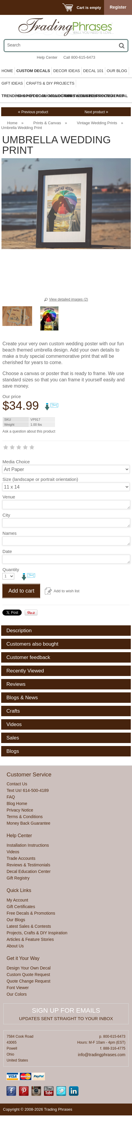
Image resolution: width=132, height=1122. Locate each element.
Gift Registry (18, 878)
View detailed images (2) (68, 299)
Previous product (33, 112)
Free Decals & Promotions (31, 913)
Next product (96, 112)
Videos (13, 851)
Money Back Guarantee (28, 823)
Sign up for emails (66, 1010)
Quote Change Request (28, 981)
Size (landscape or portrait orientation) (40, 479)
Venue (8, 496)
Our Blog (117, 71)
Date (7, 551)
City (6, 515)
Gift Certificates (21, 906)
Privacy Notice (20, 810)
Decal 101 (93, 71)
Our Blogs (16, 919)
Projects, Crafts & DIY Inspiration (37, 932)
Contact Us (17, 783)
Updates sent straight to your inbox (66, 1018)
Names (9, 533)
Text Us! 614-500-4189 (28, 790)
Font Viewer (18, 987)
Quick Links (19, 890)
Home (7, 71)
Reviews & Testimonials (28, 865)
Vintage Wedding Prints (97, 123)
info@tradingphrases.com (101, 1054)
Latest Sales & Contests (29, 926)
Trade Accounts (21, 858)
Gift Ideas (12, 83)
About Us (15, 946)
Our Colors (17, 994)
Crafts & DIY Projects (50, 83)
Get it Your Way (23, 958)
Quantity (10, 569)
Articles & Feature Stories (30, 939)
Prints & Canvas (47, 123)
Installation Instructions (28, 845)
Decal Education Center (29, 871)
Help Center (47, 57)
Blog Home (17, 803)
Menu (12, 7)
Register (118, 7)
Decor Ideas (66, 71)
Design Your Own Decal (29, 968)
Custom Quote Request (28, 974)
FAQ (11, 797)
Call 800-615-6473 (79, 57)
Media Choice (16, 461)
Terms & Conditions (25, 816)
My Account (17, 900)
